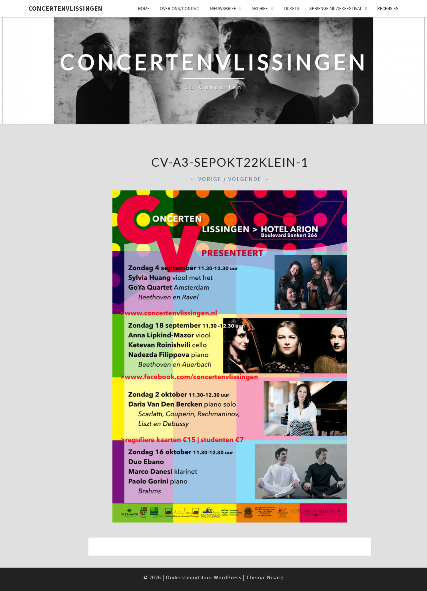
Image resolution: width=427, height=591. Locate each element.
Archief (260, 8)
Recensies (388, 8)
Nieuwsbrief (223, 8)
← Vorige (205, 179)
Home (144, 8)
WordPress (228, 577)
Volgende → (249, 179)
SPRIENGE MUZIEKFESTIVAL (335, 8)
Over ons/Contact (180, 8)
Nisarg (275, 577)
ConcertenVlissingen (65, 8)
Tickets (291, 8)
